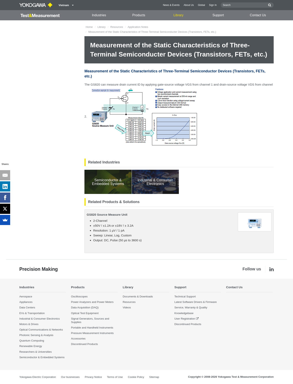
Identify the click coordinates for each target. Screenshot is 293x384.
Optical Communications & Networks (41, 329)
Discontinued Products (84, 344)
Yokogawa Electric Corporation (37, 377)
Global (201, 5)
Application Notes (138, 26)
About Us (189, 5)
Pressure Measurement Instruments (92, 333)
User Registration (184, 318)
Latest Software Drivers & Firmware (195, 302)
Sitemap (154, 377)
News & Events (171, 5)
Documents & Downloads (138, 296)
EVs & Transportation (32, 313)
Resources (116, 26)
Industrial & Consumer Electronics (39, 318)
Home (89, 26)
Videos (127, 307)
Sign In (213, 5)
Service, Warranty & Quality (190, 307)
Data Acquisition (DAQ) (85, 307)
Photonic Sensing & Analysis (36, 335)
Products (138, 15)
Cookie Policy (136, 377)
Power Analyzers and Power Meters (92, 302)
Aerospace (25, 296)
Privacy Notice (93, 377)
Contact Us (258, 15)
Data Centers (27, 307)
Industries (99, 15)
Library (179, 15)
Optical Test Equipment (84, 313)
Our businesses (70, 377)
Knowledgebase (184, 313)
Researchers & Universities (35, 351)
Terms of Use (115, 377)
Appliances (26, 302)
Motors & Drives (28, 324)
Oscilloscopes (79, 296)
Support (218, 15)
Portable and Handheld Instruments (92, 327)
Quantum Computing (31, 340)
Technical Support (185, 296)
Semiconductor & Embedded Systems (42, 357)
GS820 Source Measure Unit (107, 214)
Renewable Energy (30, 346)
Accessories (78, 338)
